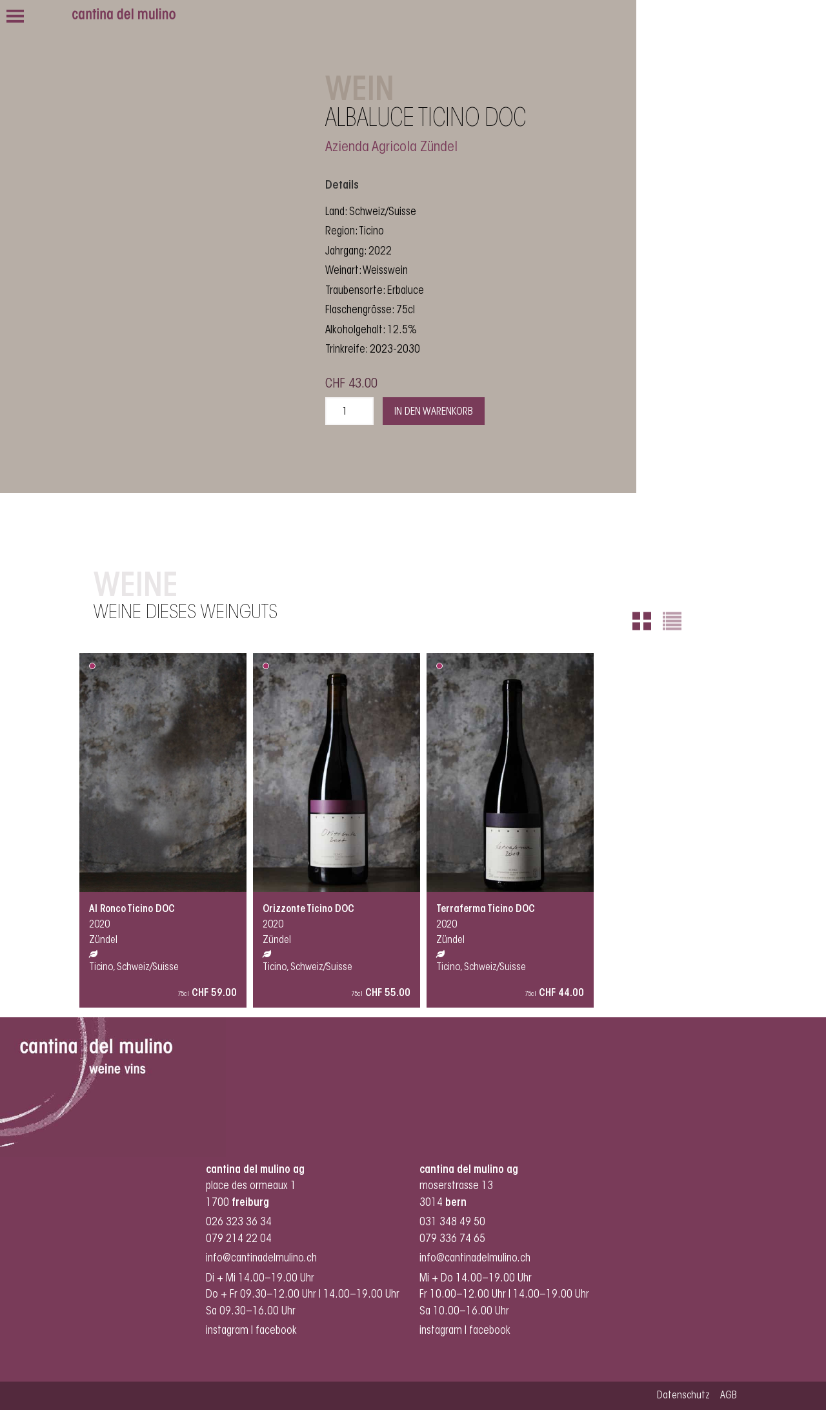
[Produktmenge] (349, 411)
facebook (277, 1330)
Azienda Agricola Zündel (391, 148)
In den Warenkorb (433, 412)
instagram (227, 1330)
